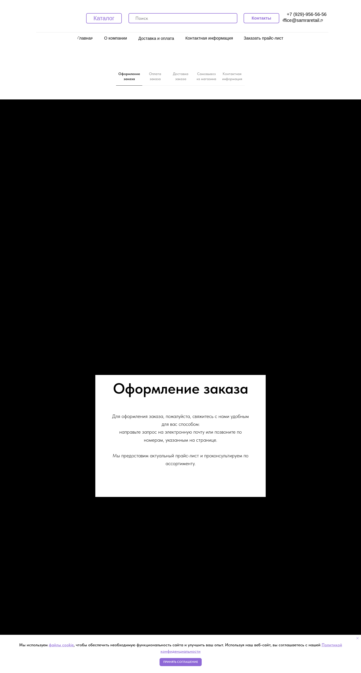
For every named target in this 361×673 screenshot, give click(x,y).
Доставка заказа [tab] (180, 76)
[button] (263, 38)
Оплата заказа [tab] (155, 76)
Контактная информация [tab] (232, 76)
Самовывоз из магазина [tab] (206, 76)
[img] (132, 18)
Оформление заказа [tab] (129, 76)
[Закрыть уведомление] (357, 638)
